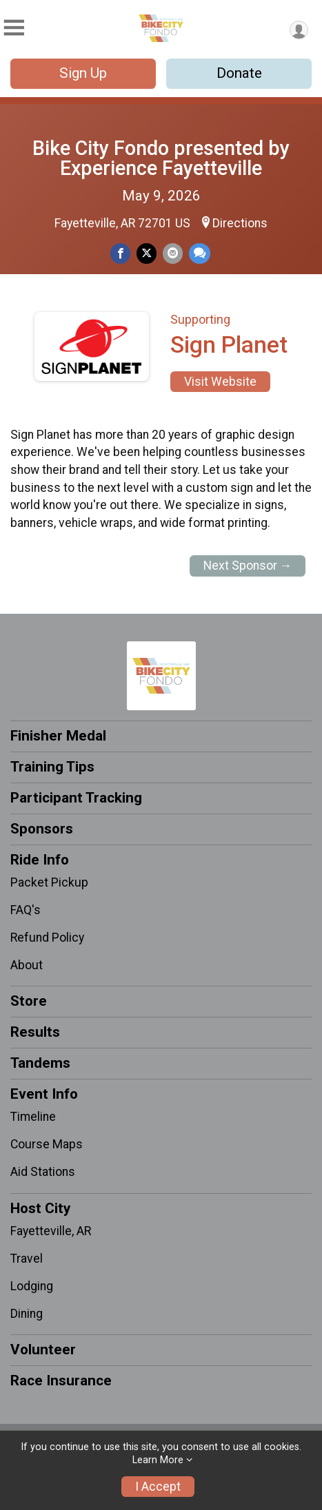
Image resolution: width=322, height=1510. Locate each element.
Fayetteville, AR (50, 1231)
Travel (26, 1258)
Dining (26, 1314)
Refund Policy (47, 937)
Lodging (31, 1286)
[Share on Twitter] (147, 253)
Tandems (40, 1063)
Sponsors (41, 828)
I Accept (158, 1486)
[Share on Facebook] (120, 253)
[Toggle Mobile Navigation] (14, 28)
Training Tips (52, 766)
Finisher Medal (58, 735)
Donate (239, 73)
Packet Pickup (49, 882)
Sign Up (83, 73)
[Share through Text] (199, 253)
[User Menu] (299, 30)
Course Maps (46, 1144)
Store (28, 1001)
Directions (240, 223)
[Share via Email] (173, 253)
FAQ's (25, 910)
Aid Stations (42, 1172)
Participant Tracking (76, 797)
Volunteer (43, 1349)
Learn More (157, 1460)
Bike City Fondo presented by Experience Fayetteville (161, 158)
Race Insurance (61, 1380)
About (26, 965)
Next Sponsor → (247, 565)
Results (35, 1032)
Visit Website (220, 382)
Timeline (33, 1117)
